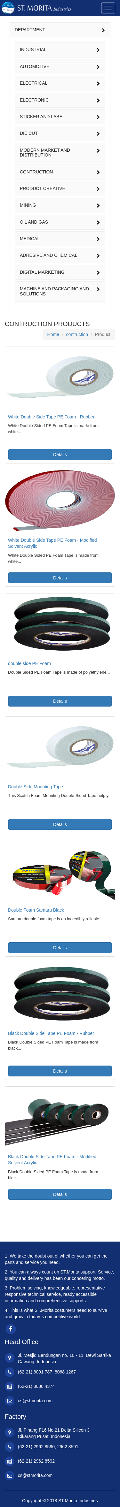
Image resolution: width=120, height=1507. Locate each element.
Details (60, 454)
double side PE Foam (29, 663)
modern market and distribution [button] (60, 152)
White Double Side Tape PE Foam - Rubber (51, 416)
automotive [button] (60, 66)
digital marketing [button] (60, 272)
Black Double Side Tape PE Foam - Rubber (51, 1033)
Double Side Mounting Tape (35, 786)
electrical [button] (60, 83)
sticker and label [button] (60, 116)
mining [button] (60, 205)
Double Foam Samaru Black (36, 910)
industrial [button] (60, 49)
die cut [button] (60, 133)
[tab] (60, 30)
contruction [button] (60, 171)
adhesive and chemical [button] (60, 255)
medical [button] (60, 238)
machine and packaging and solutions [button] (60, 291)
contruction (77, 334)
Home (53, 334)
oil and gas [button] (60, 222)
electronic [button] (60, 100)
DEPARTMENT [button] (60, 29)
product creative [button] (60, 188)
